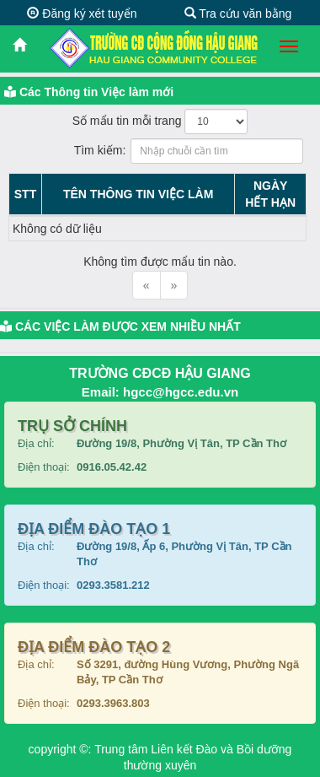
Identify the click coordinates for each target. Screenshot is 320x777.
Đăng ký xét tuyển (81, 13)
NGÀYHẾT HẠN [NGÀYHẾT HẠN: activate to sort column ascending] (270, 194)
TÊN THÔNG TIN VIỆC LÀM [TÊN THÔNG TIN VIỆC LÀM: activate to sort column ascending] (138, 194)
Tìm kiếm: (160, 151)
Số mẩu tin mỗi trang (160, 121)
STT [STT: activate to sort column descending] (25, 194)
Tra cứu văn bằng (238, 13)
